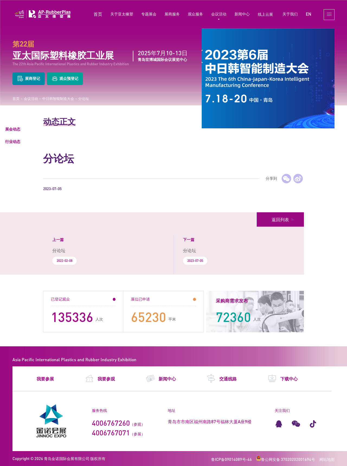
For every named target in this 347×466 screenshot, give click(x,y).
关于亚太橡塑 (121, 14)
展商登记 (28, 78)
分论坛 (83, 99)
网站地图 (327, 459)
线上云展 (265, 14)
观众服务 (195, 14)
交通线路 (222, 378)
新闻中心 (242, 14)
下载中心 (283, 378)
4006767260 (111, 423)
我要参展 (45, 378)
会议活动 (218, 14)
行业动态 (12, 141)
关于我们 (290, 14)
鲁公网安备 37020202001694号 (285, 459)
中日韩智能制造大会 (58, 99)
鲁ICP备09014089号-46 (231, 459)
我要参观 (100, 378)
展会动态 (12, 129)
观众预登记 (65, 78)
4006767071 (111, 432)
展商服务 (172, 14)
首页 (98, 14)
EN (308, 14)
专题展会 (148, 14)
